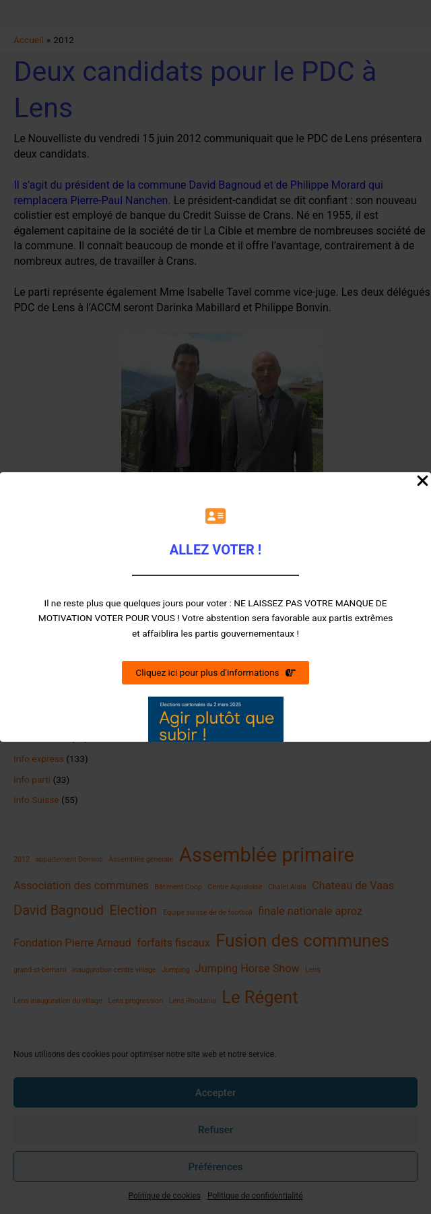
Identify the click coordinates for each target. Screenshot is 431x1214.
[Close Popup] (422, 481)
